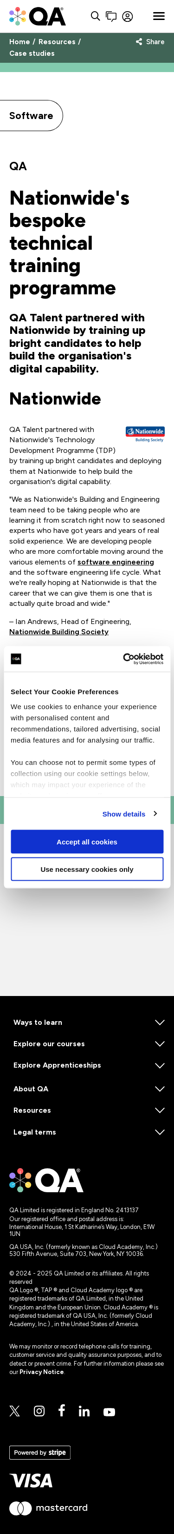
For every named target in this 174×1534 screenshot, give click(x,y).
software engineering (115, 562)
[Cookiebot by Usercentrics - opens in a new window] (123, 659)
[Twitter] (14, 1412)
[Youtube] (109, 1413)
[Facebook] (61, 1411)
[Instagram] (39, 1412)
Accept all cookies (87, 842)
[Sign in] (134, 16)
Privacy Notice (41, 1371)
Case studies (32, 53)
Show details (124, 813)
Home (19, 42)
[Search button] (95, 16)
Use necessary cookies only (86, 869)
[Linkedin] (84, 1412)
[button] (111, 16)
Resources (57, 42)
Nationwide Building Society (59, 631)
